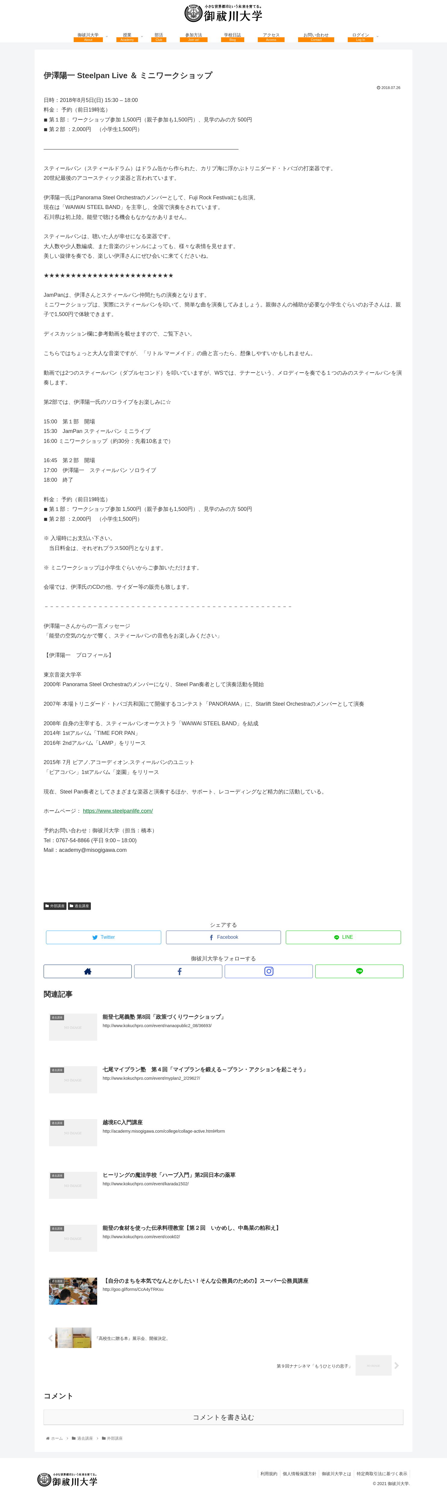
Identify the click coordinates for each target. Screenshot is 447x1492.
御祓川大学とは (335, 1473)
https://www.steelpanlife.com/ (118, 811)
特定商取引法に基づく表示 (381, 1473)
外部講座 (55, 906)
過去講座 (79, 906)
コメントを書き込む (223, 1416)
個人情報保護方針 (297, 1473)
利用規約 (265, 1473)
